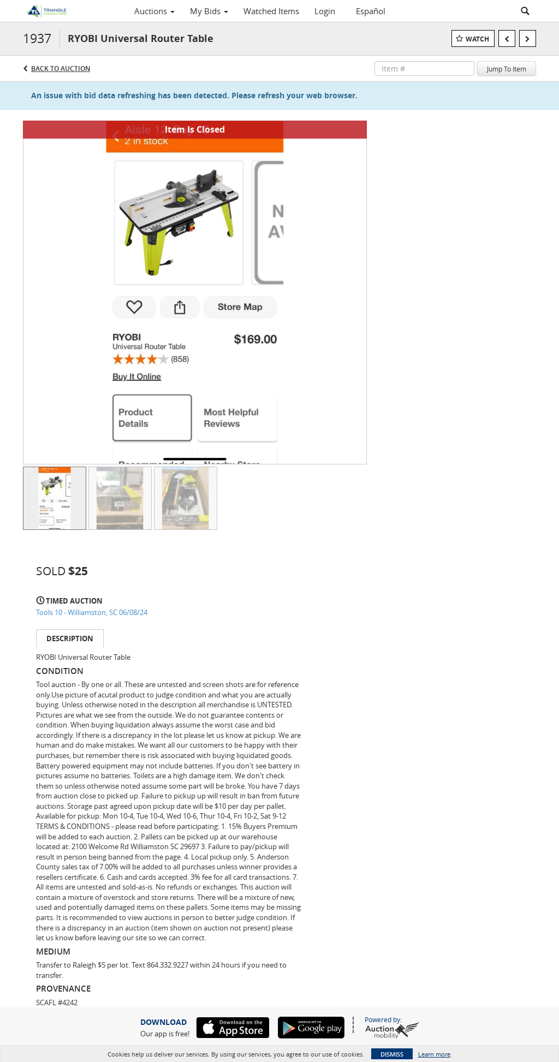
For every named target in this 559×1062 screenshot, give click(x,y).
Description (69, 638)
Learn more (434, 1054)
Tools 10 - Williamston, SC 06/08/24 (91, 612)
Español (370, 10)
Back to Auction (60, 68)
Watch (477, 39)
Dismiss (391, 1054)
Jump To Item (506, 68)
